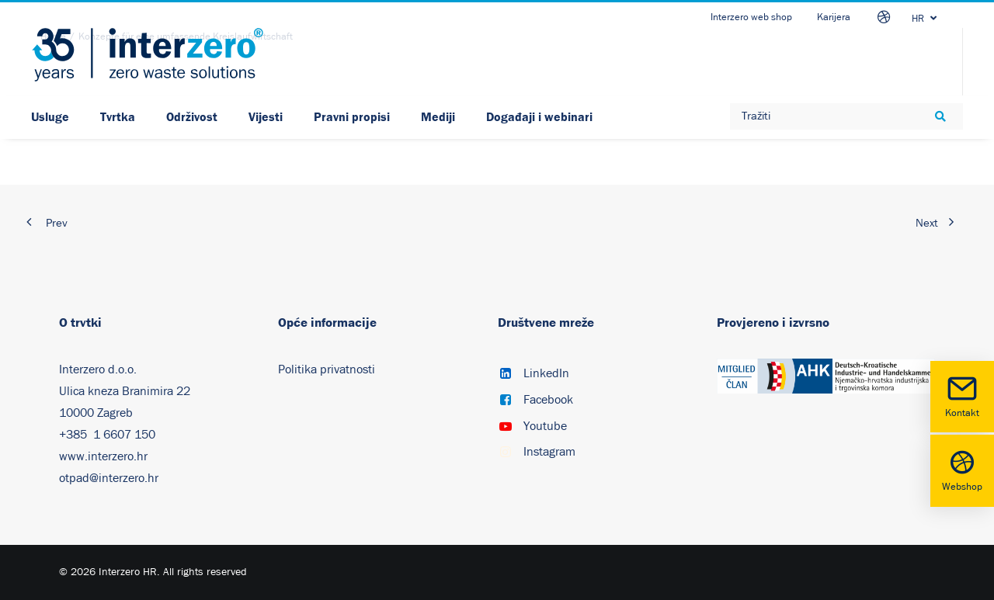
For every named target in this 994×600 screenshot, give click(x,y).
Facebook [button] (548, 400)
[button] (505, 375)
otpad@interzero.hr (108, 478)
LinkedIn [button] (546, 373)
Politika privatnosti (326, 369)
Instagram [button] (549, 452)
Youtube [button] (545, 426)
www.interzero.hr (103, 456)
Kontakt (962, 395)
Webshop (962, 469)
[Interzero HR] (147, 55)
